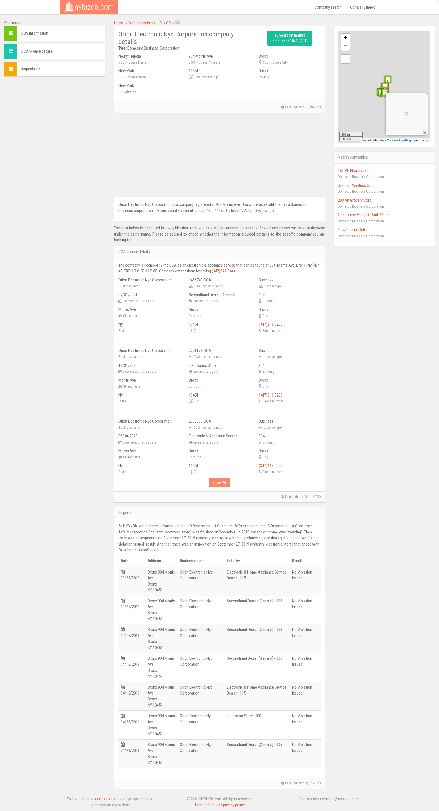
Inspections (30, 68)
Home (119, 22)
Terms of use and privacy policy (220, 804)
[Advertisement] (55, 120)
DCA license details (37, 51)
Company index (362, 7)
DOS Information (34, 33)
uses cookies (99, 798)
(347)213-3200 (270, 324)
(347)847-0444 (223, 271)
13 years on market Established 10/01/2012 (290, 38)
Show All (220, 482)
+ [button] (345, 38)
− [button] (345, 46)
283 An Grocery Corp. (355, 200)
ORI (177, 22)
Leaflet (366, 140)
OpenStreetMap (401, 140)
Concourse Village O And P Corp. (364, 214)
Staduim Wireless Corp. (356, 185)
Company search (328, 7)
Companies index (142, 22)
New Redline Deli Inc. (354, 229)
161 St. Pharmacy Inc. (355, 170)
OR (168, 22)
